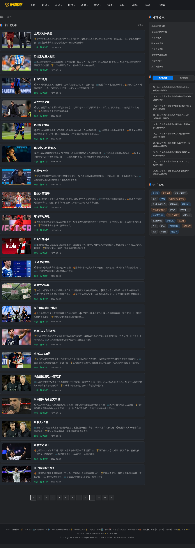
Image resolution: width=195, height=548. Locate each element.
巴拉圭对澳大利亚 (159, 32)
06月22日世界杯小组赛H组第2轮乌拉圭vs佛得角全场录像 (171, 144)
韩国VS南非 (156, 61)
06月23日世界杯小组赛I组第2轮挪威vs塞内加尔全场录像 (172, 107)
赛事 (135, 5)
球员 (148, 5)
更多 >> (141, 25)
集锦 (96, 5)
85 (105, 498)
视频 (109, 5)
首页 (33, 5)
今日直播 (113, 533)
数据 (162, 5)
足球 (44, 5)
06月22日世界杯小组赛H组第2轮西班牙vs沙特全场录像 (171, 135)
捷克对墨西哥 (157, 66)
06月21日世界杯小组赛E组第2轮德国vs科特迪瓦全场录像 (171, 172)
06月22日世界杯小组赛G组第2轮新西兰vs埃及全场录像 (171, 154)
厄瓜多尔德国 (157, 49)
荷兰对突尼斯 (157, 43)
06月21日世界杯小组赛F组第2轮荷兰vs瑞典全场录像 (171, 163)
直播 (70, 5)
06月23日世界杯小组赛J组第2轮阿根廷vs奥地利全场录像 (171, 89)
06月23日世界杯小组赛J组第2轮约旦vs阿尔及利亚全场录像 (171, 117)
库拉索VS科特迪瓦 (159, 55)
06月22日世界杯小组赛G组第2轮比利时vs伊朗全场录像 (171, 126)
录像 (83, 5)
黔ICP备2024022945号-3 (124, 537)
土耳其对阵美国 (158, 26)
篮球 (57, 5)
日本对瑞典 (156, 37)
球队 (122, 5)
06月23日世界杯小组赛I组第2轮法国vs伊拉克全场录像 (172, 98)
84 (99, 498)
